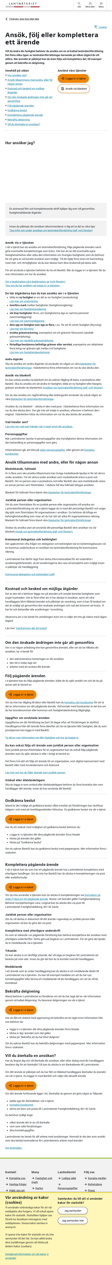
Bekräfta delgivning (18, 119)
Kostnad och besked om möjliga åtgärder (41, 589)
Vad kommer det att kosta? (31, 628)
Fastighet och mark (42, 1180)
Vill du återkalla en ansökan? (23, 124)
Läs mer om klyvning (22, 328)
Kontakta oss (17, 1178)
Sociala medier (97, 1178)
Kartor (39, 1188)
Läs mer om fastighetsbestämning (30, 352)
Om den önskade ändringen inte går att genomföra (49, 642)
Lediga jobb (69, 1178)
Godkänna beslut (17, 110)
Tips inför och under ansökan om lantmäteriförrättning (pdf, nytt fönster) (51, 230)
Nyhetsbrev (95, 1184)
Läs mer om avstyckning (24, 301)
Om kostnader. (13, 1147)
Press (91, 1190)
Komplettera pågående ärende (25, 115)
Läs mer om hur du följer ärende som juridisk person (35, 772)
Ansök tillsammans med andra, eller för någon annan (51, 462)
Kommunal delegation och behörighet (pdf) (30, 574)
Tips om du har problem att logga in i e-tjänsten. (32, 285)
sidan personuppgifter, (53, 449)
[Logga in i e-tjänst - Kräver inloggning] (20, 694)
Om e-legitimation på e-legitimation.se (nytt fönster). (35, 281)
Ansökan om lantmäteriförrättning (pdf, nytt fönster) (73, 387)
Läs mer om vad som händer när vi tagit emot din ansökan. (39, 426)
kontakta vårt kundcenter (78, 702)
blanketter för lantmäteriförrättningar (32, 399)
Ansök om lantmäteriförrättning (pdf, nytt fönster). (44, 531)
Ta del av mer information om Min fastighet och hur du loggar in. (42, 737)
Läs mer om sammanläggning (27, 320)
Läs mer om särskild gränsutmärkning (31, 340)
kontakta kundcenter (22, 1104)
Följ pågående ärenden (20, 105)
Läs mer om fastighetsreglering (28, 309)
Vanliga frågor (18, 1184)
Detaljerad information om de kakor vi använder (27, 1256)
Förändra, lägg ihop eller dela (24, 19)
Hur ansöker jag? (17, 75)
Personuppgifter (68, 1188)
